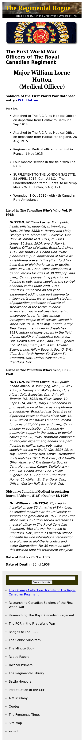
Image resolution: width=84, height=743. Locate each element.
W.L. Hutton (28, 100)
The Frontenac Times (24, 714)
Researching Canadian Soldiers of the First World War (41, 605)
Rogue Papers (19, 657)
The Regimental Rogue (37, 8)
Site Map (15, 723)
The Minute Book (21, 648)
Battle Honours (20, 681)
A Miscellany (18, 698)
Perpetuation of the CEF (27, 690)
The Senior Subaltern (25, 640)
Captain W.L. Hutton (56, 19)
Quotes (14, 706)
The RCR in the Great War (40, 15)
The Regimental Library (26, 673)
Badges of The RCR (23, 632)
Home (18, 15)
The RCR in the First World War (32, 623)
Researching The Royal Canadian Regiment (41, 615)
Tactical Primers (20, 665)
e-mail (13, 731)
